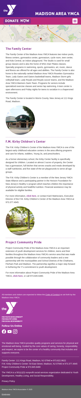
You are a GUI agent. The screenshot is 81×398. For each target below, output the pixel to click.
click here (31, 196)
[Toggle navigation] (74, 20)
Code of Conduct (52, 294)
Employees (6, 394)
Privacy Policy (8, 381)
